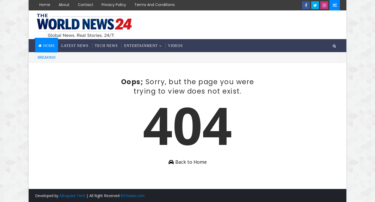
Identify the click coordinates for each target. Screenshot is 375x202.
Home (44, 4)
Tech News (106, 46)
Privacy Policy (114, 4)
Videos (175, 46)
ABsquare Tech (72, 195)
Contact (85, 4)
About (64, 4)
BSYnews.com (133, 195)
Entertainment (141, 46)
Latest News (74, 46)
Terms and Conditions (154, 4)
